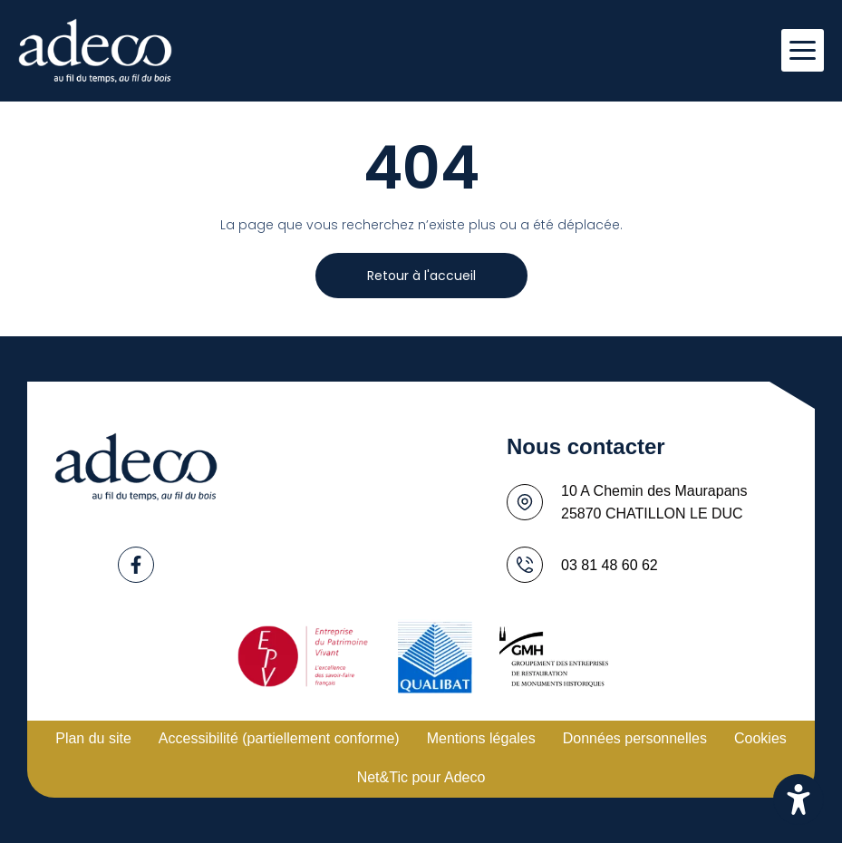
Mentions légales (481, 738)
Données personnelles (635, 738)
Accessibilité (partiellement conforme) (279, 738)
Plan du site (93, 738)
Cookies (760, 738)
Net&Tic (382, 777)
